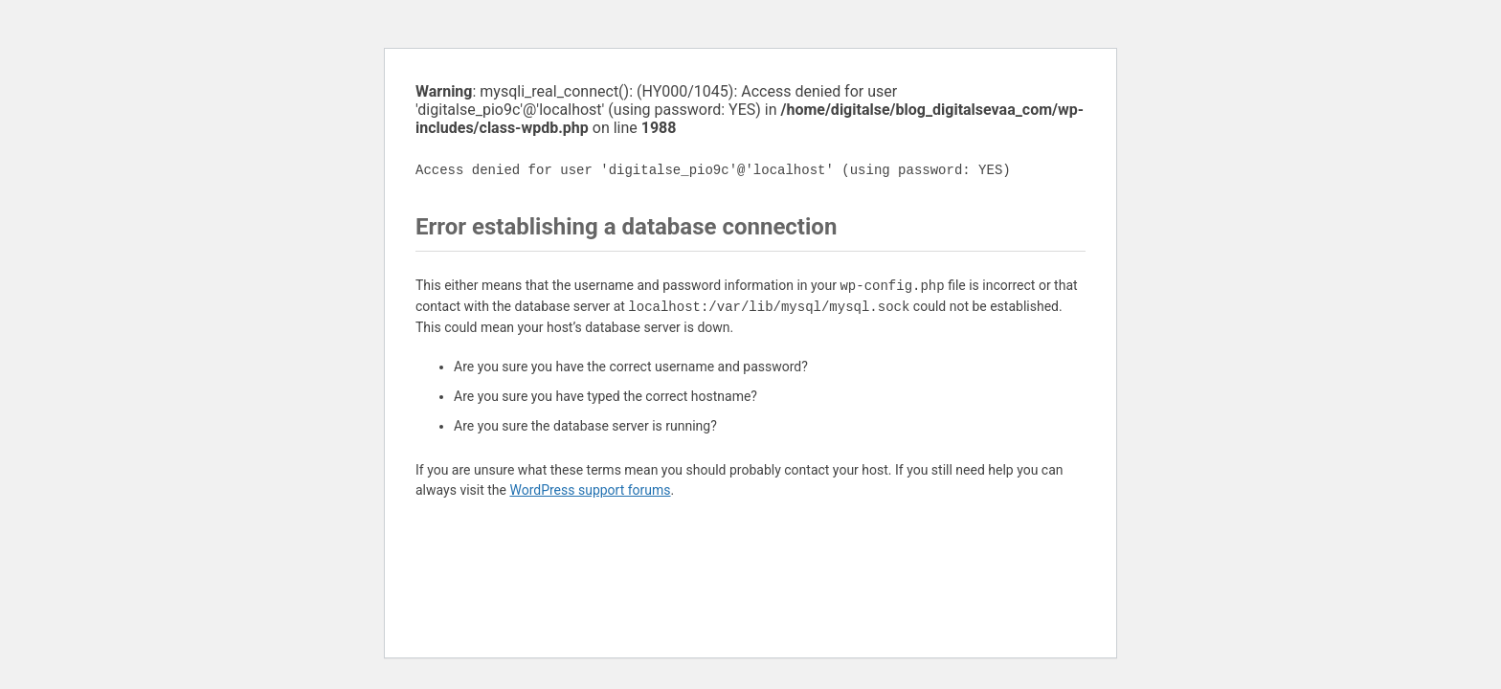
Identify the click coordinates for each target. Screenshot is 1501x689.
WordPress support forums (589, 490)
